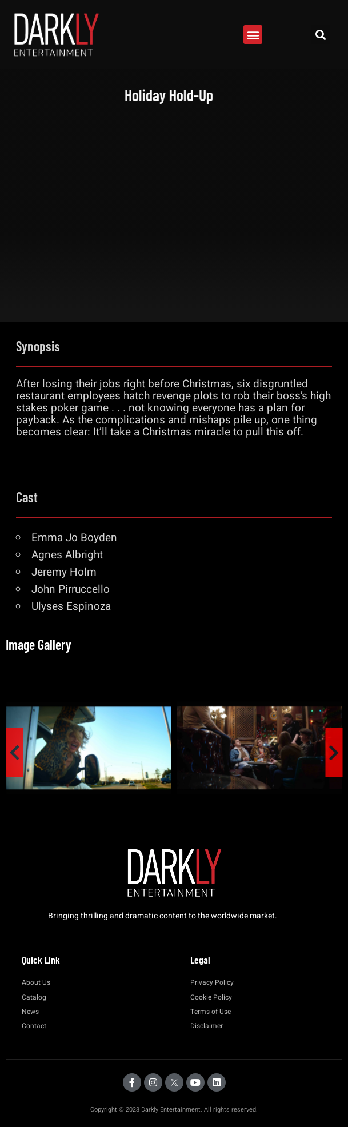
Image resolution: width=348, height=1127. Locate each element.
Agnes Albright (67, 555)
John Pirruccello (70, 589)
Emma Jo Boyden (74, 538)
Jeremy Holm (64, 572)
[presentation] (14, 752)
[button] (252, 34)
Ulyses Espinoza (71, 606)
